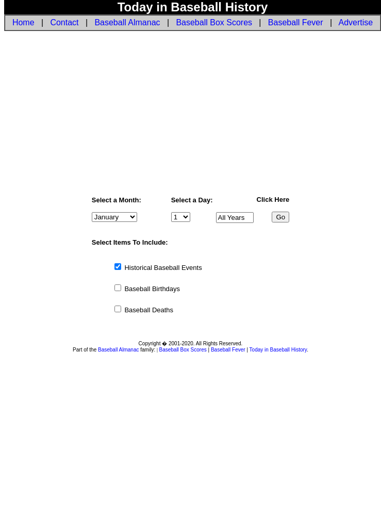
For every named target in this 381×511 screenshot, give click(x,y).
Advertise (356, 22)
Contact (64, 22)
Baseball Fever (295, 22)
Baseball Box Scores (214, 22)
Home (23, 22)
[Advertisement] (190, 112)
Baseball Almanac (127, 22)
